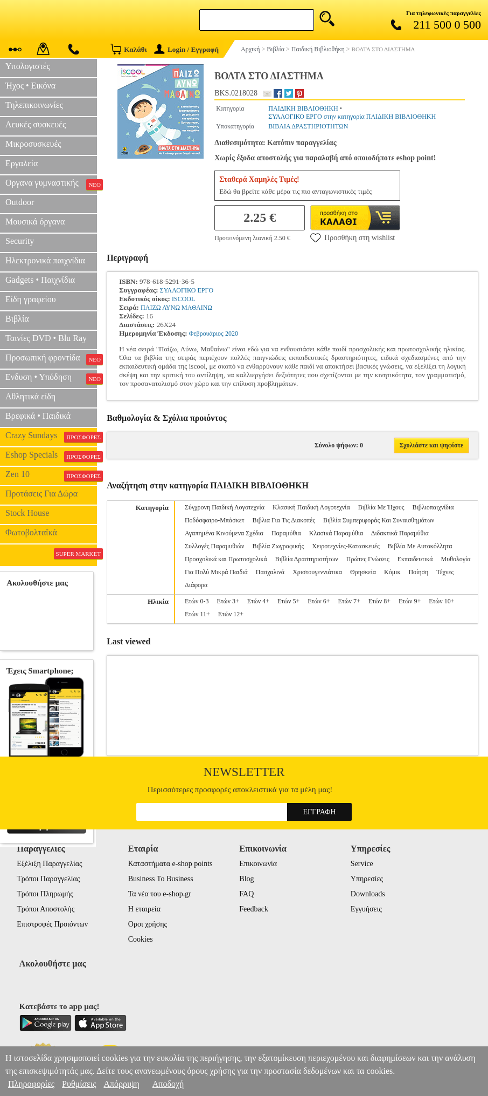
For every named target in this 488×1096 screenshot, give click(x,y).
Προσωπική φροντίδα (51, 359)
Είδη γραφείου (30, 299)
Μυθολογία (456, 559)
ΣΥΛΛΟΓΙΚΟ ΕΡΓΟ (186, 290)
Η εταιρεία (144, 909)
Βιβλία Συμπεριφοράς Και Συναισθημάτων (378, 520)
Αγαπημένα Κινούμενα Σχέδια (224, 533)
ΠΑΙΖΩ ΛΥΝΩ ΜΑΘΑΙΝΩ (176, 307)
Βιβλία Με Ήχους (381, 507)
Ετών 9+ (410, 601)
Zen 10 (51, 475)
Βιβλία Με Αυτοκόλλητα (420, 546)
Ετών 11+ (197, 614)
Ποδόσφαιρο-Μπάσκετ (215, 520)
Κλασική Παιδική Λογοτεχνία (311, 507)
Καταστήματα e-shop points (170, 864)
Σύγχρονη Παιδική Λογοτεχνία (224, 507)
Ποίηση (418, 572)
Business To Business (160, 879)
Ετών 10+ (441, 601)
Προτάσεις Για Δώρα (41, 493)
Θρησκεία (363, 572)
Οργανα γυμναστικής (51, 184)
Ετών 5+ (288, 601)
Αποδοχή (168, 1083)
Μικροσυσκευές (33, 143)
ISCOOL (183, 299)
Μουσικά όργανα (35, 221)
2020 (231, 333)
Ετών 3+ (228, 601)
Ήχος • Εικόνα (30, 85)
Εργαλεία (21, 163)
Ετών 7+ (349, 601)
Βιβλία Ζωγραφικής (278, 546)
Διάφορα (196, 585)
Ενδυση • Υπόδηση (51, 378)
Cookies (140, 939)
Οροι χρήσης (147, 924)
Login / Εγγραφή (186, 49)
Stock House (27, 513)
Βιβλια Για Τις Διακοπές (284, 520)
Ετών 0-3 (196, 601)
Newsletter (244, 772)
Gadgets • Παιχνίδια (40, 279)
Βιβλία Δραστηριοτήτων (306, 559)
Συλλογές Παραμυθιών (215, 546)
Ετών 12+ (230, 614)
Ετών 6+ (319, 601)
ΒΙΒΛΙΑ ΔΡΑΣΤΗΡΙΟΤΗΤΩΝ (308, 126)
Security (19, 241)
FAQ (246, 894)
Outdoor (19, 202)
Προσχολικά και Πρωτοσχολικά (226, 559)
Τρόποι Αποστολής (45, 909)
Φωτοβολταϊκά (31, 532)
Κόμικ (392, 572)
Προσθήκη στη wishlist (352, 237)
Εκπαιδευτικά (415, 559)
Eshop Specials (51, 456)
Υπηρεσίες (367, 879)
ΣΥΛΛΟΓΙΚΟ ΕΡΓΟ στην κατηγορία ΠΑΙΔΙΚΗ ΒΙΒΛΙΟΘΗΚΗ (352, 116)
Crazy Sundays (51, 437)
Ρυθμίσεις (79, 1083)
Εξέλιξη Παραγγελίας (49, 864)
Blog (246, 879)
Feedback (253, 909)
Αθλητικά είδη (30, 396)
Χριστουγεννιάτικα (317, 572)
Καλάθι (128, 49)
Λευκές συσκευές (35, 124)
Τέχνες (445, 572)
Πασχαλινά (270, 572)
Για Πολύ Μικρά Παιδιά (216, 572)
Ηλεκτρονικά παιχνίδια (45, 260)
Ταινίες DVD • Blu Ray (46, 338)
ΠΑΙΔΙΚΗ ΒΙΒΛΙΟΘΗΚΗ (303, 108)
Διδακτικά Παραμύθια (400, 533)
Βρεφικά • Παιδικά (38, 415)
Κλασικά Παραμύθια (336, 533)
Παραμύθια (286, 533)
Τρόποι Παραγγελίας (48, 879)
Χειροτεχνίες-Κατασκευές (345, 546)
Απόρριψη (121, 1083)
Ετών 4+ (258, 601)
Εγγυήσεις (366, 909)
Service (362, 864)
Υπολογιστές (27, 66)
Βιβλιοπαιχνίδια (433, 507)
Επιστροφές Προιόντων (52, 924)
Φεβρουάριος (206, 333)
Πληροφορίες (31, 1083)
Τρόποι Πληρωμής (45, 894)
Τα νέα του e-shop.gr (159, 894)
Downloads (368, 894)
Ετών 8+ (379, 601)
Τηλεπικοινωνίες (34, 105)
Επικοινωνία (258, 864)
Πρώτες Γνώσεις (367, 559)
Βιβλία (17, 318)
